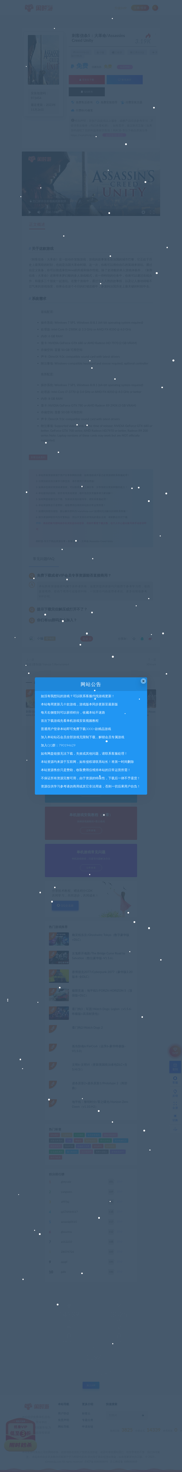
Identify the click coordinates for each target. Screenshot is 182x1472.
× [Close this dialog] (143, 681)
